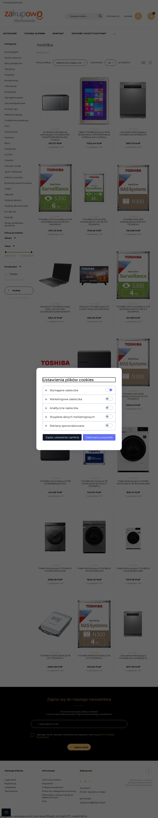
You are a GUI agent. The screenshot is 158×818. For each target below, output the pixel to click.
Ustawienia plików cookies (68, 379)
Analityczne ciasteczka (64, 408)
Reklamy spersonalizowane (67, 425)
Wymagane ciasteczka (64, 390)
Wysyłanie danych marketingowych (72, 417)
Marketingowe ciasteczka (66, 399)
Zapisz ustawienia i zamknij (62, 437)
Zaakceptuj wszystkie (99, 437)
